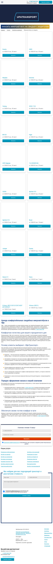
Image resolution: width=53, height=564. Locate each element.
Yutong (4, 106)
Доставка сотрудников (6, 459)
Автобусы (46, 531)
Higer (30, 134)
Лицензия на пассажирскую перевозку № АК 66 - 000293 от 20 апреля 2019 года (23, 533)
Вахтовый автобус (31, 464)
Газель (31, 248)
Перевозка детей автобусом (8, 452)
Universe (31, 77)
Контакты (46, 543)
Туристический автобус (6, 466)
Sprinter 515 (32, 191)
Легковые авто (48, 537)
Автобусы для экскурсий (33, 452)
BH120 (4, 134)
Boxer (30, 220)
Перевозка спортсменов (33, 461)
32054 (4, 191)
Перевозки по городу (32, 454)
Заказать (13, 55)
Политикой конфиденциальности (11, 442)
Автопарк (46, 529)
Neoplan (4, 77)
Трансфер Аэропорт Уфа (7, 461)
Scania (4, 49)
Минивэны (47, 535)
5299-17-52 (32, 106)
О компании (47, 546)
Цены (45, 541)
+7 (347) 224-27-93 (33, 1)
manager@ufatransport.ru (9, 556)
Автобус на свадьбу (5, 454)
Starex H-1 (5, 277)
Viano (30, 277)
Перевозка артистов (32, 459)
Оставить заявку (26, 495)
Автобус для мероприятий (33, 466)
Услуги (46, 539)
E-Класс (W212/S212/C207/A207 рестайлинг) (12, 306)
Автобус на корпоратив (6, 456)
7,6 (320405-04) (33, 163)
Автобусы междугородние (7, 464)
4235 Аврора (6, 163)
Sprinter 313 (6, 220)
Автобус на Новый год (32, 456)
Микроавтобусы (48, 533)
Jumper (4, 248)
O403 (30, 49)
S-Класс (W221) (33, 305)
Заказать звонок (45, 2)
